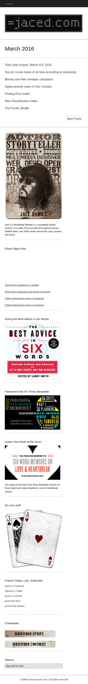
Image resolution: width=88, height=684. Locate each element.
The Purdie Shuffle (17, 108)
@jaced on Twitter (14, 591)
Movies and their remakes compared (29, 79)
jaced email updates (15, 606)
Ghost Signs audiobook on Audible (22, 285)
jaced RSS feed (12, 601)
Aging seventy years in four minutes (28, 86)
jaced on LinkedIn (13, 596)
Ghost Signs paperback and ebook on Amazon (28, 292)
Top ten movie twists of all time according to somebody (40, 72)
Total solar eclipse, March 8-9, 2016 (28, 64)
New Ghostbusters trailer (21, 101)
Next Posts (74, 118)
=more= (8, 491)
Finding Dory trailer (17, 93)
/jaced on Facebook (14, 586)
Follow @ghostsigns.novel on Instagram (24, 298)
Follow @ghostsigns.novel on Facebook (24, 305)
